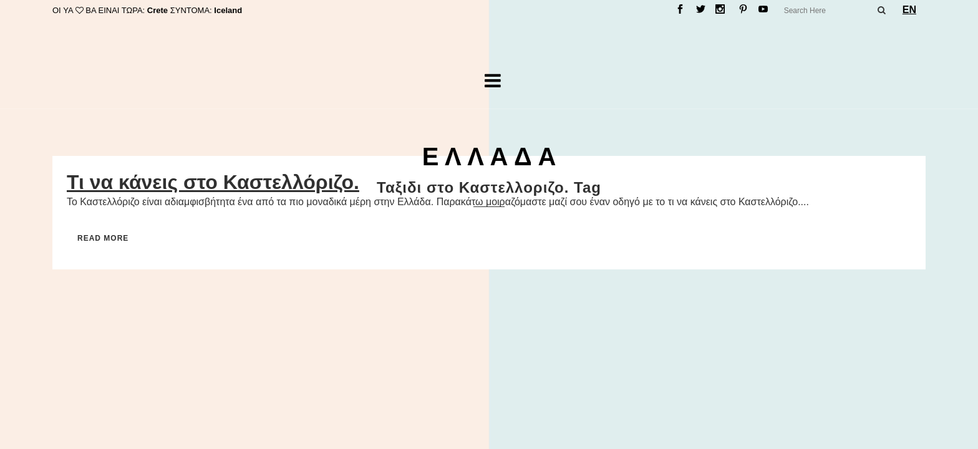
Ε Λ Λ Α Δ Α (489, 156)
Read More (102, 238)
